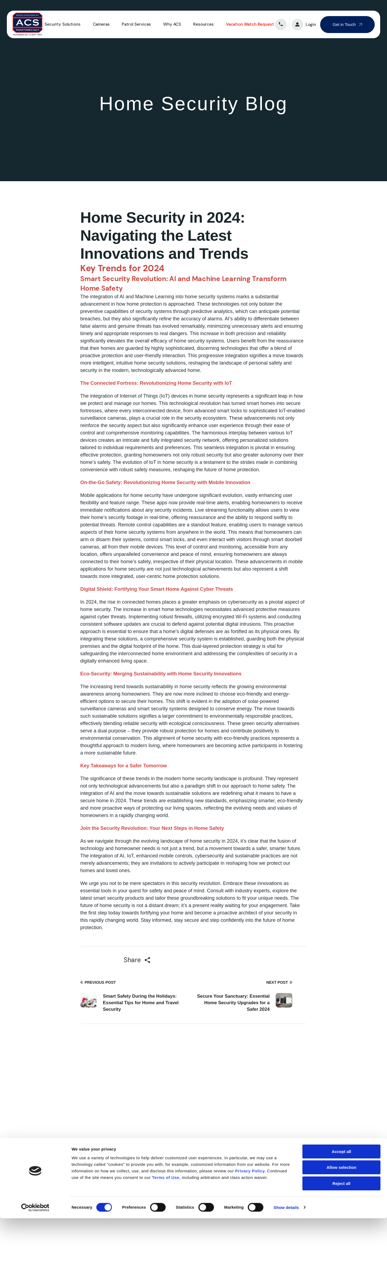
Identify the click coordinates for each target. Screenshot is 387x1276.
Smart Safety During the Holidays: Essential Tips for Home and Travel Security (141, 1003)
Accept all (341, 1209)
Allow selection (341, 1225)
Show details (286, 1265)
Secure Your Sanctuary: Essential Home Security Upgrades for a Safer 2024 (233, 1003)
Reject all (341, 1241)
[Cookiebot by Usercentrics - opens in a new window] (35, 1265)
